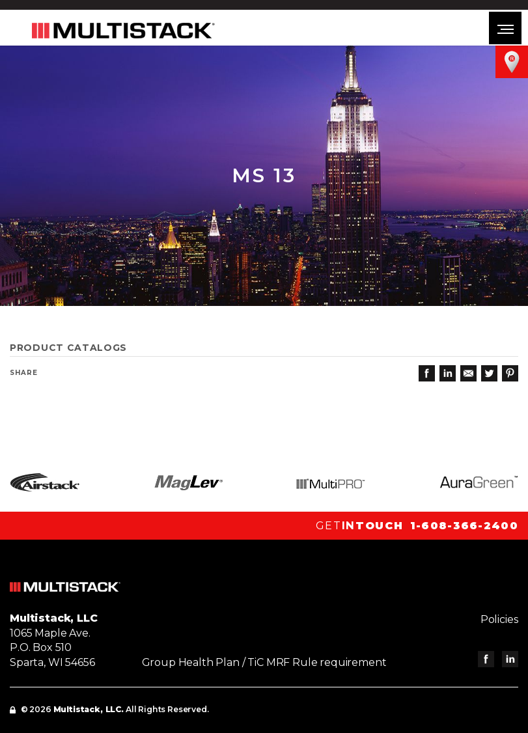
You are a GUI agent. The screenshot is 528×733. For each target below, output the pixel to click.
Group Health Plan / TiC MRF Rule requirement (264, 662)
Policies (499, 619)
